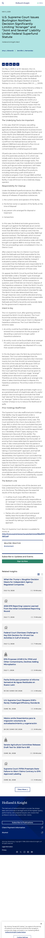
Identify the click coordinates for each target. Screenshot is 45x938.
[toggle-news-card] (38, 574)
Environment (9, 546)
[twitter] (21, 852)
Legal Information (7, 846)
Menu (41, 3)
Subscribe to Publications (22, 823)
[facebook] (28, 852)
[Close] (41, 926)
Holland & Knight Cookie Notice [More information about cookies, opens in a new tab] (15, 935)
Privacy (4, 850)
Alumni (5, 833)
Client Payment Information (13, 828)
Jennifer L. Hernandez (25, 51)
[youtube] (32, 852)
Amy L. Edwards (8, 51)
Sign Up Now (22, 561)
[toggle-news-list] (42, 574)
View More (22, 789)
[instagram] (24, 852)
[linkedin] (17, 852)
